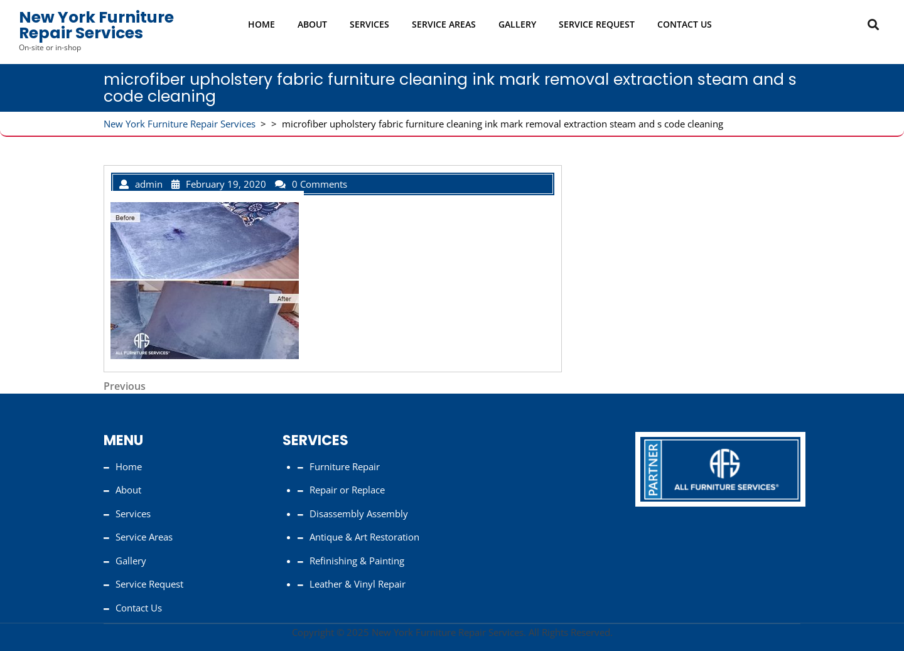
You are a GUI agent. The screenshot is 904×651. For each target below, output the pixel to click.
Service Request (597, 24)
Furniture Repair (344, 466)
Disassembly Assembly (358, 513)
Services (369, 24)
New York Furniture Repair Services (96, 25)
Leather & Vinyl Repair (357, 584)
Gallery (517, 24)
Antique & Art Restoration (364, 536)
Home (261, 24)
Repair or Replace (347, 489)
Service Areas (444, 24)
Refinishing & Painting (356, 560)
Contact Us (684, 24)
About (312, 24)
